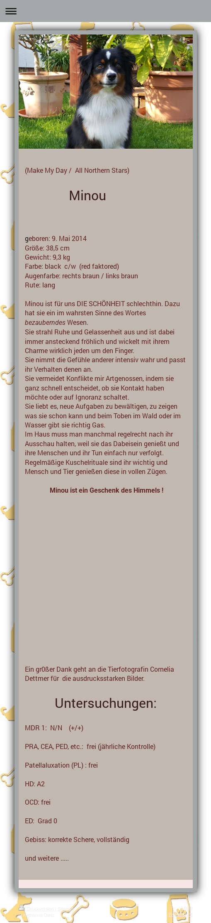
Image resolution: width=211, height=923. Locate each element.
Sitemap (66, 908)
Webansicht (180, 914)
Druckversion (37, 908)
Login (187, 907)
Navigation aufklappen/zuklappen (105, 11)
